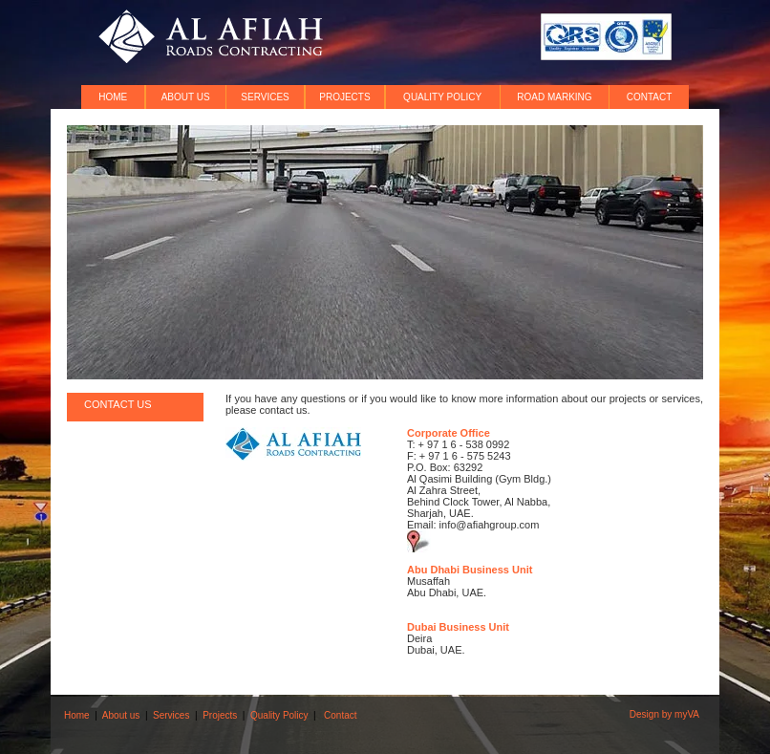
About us (120, 715)
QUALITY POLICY (442, 97)
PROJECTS (344, 97)
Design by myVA (664, 714)
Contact (340, 715)
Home (77, 715)
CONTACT (650, 97)
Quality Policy (279, 715)
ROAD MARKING (554, 97)
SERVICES (265, 97)
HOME (112, 97)
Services (171, 715)
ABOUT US (185, 97)
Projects (220, 715)
